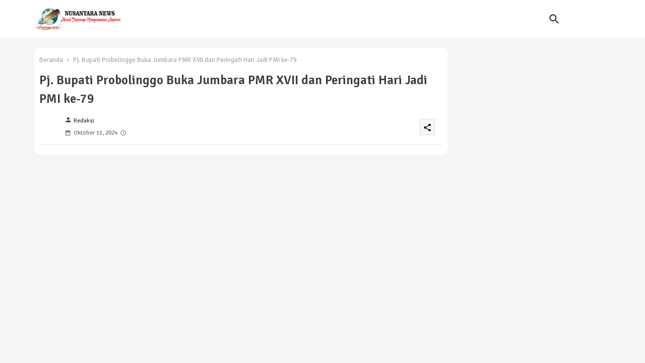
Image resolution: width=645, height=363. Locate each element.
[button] (554, 19)
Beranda (51, 60)
